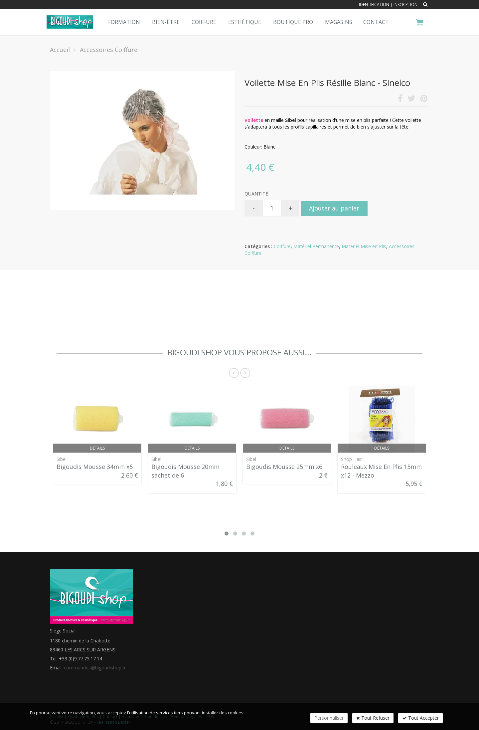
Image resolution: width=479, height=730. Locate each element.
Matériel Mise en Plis (364, 246)
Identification (374, 4)
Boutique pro (293, 22)
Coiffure (204, 22)
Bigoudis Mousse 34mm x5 (95, 467)
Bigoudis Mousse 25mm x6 (284, 467)
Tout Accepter (420, 718)
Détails (97, 448)
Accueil (60, 50)
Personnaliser (329, 718)
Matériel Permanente (316, 246)
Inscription (405, 4)
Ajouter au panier (334, 208)
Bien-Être (166, 22)
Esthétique (244, 22)
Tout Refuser (373, 718)
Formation (124, 22)
